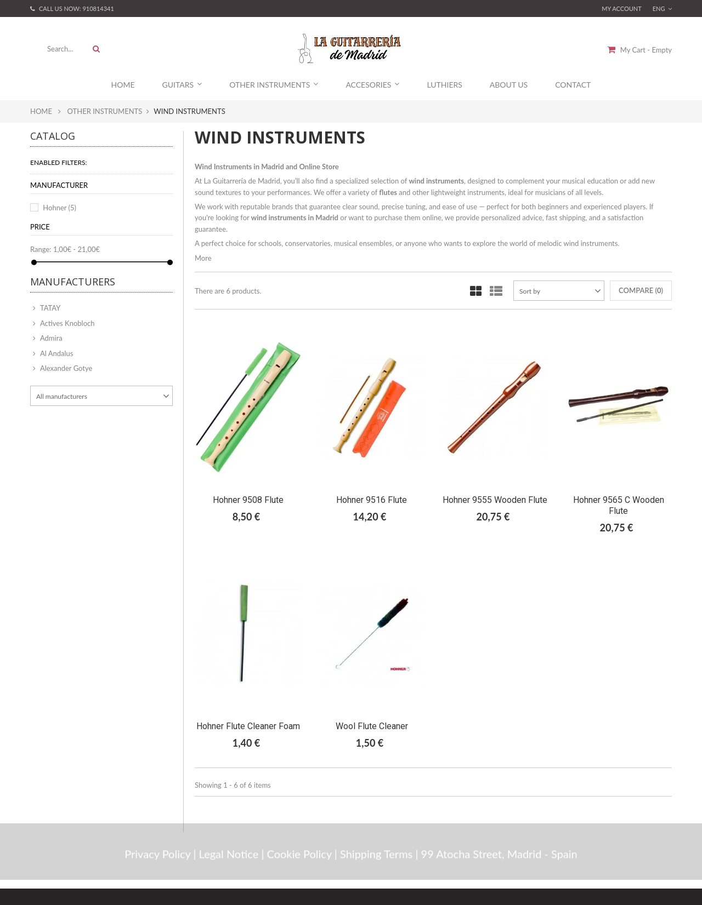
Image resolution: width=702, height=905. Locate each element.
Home (123, 84)
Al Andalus (55, 353)
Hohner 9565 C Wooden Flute (618, 505)
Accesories (372, 84)
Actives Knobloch (66, 323)
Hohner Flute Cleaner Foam (248, 726)
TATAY (49, 307)
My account (622, 8)
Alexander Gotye (65, 368)
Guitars (182, 84)
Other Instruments (273, 84)
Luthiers (444, 84)
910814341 (98, 8)
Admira (50, 338)
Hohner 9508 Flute (248, 500)
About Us (509, 84)
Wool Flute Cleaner (372, 726)
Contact (573, 84)
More (203, 258)
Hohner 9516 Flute (371, 500)
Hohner (59, 207)
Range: (41, 249)
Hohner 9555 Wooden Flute (495, 500)
